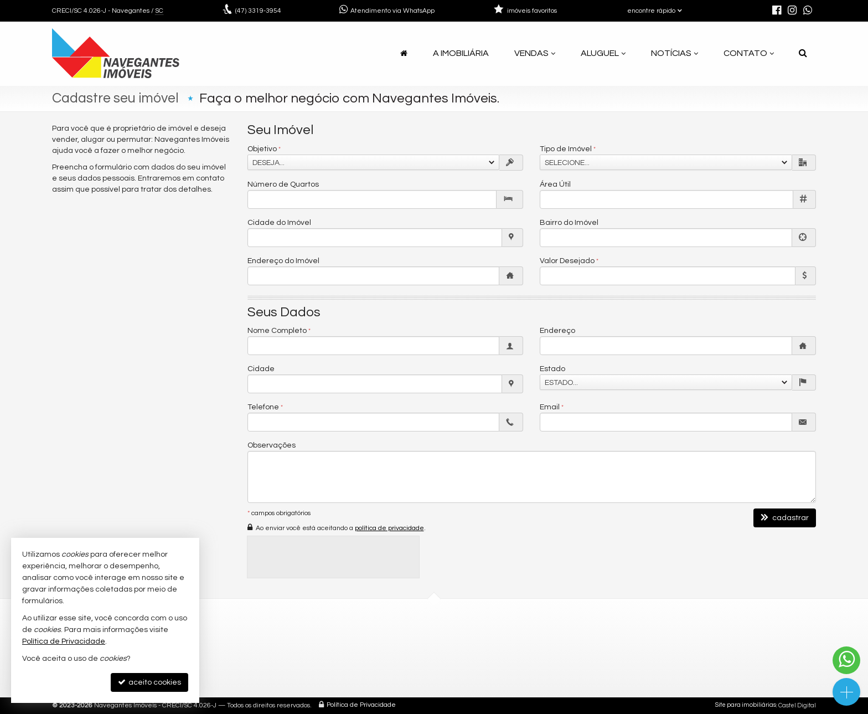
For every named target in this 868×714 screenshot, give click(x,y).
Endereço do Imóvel (283, 261)
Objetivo (262, 149)
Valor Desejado (567, 261)
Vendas (534, 53)
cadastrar (785, 517)
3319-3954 (258, 10)
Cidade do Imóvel (279, 223)
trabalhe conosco (355, 676)
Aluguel (603, 53)
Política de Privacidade (361, 705)
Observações (271, 445)
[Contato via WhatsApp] (846, 660)
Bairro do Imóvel (569, 223)
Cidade (261, 369)
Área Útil (555, 184)
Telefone (263, 407)
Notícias (674, 53)
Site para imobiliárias (745, 705)
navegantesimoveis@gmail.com (383, 663)
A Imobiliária (461, 53)
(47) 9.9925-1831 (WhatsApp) (375, 649)
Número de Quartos (283, 184)
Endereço (557, 331)
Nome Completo (277, 331)
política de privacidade (389, 528)
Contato (749, 53)
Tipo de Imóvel (566, 149)
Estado (552, 369)
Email (550, 407)
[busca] (802, 53)
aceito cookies (149, 682)
